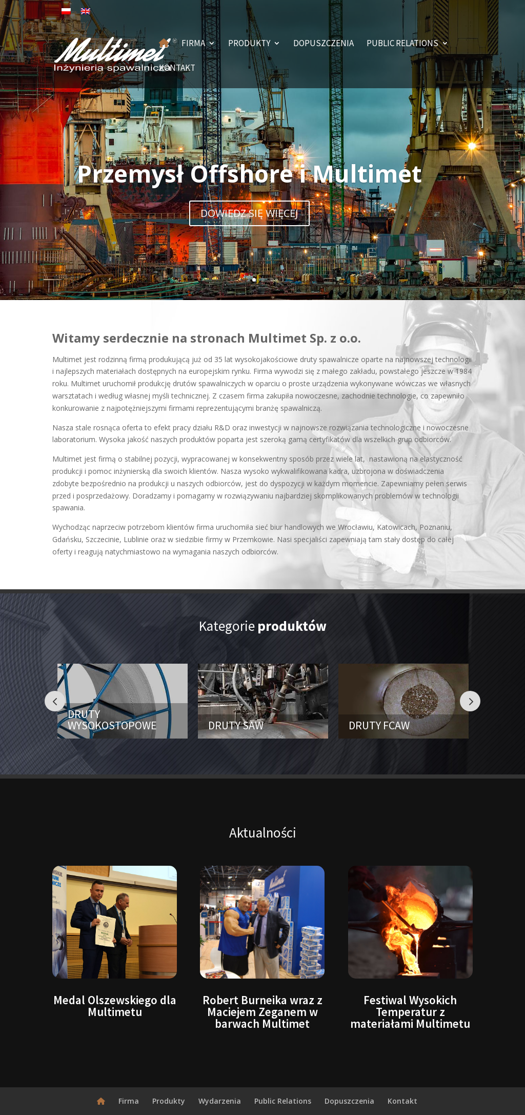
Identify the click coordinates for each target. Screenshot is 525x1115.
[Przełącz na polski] (66, 10)
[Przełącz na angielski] (85, 10)
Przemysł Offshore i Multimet (249, 173)
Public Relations (402, 44)
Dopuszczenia (323, 44)
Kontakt (177, 68)
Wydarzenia (219, 1101)
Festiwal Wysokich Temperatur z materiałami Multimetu (410, 1011)
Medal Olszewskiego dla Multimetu (114, 1005)
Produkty (249, 44)
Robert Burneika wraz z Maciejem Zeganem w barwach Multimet (262, 1011)
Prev (55, 701)
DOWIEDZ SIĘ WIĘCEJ (249, 213)
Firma (193, 44)
